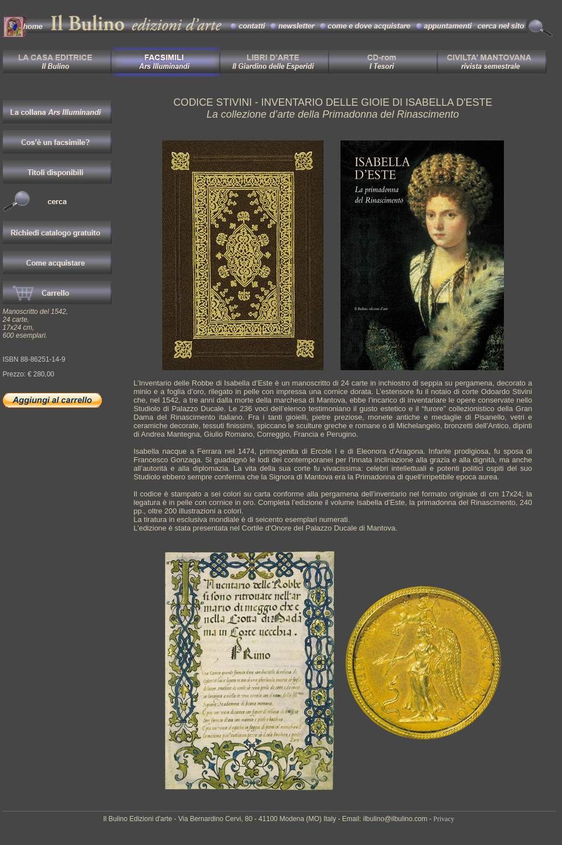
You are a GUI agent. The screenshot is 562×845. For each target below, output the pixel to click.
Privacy (443, 819)
